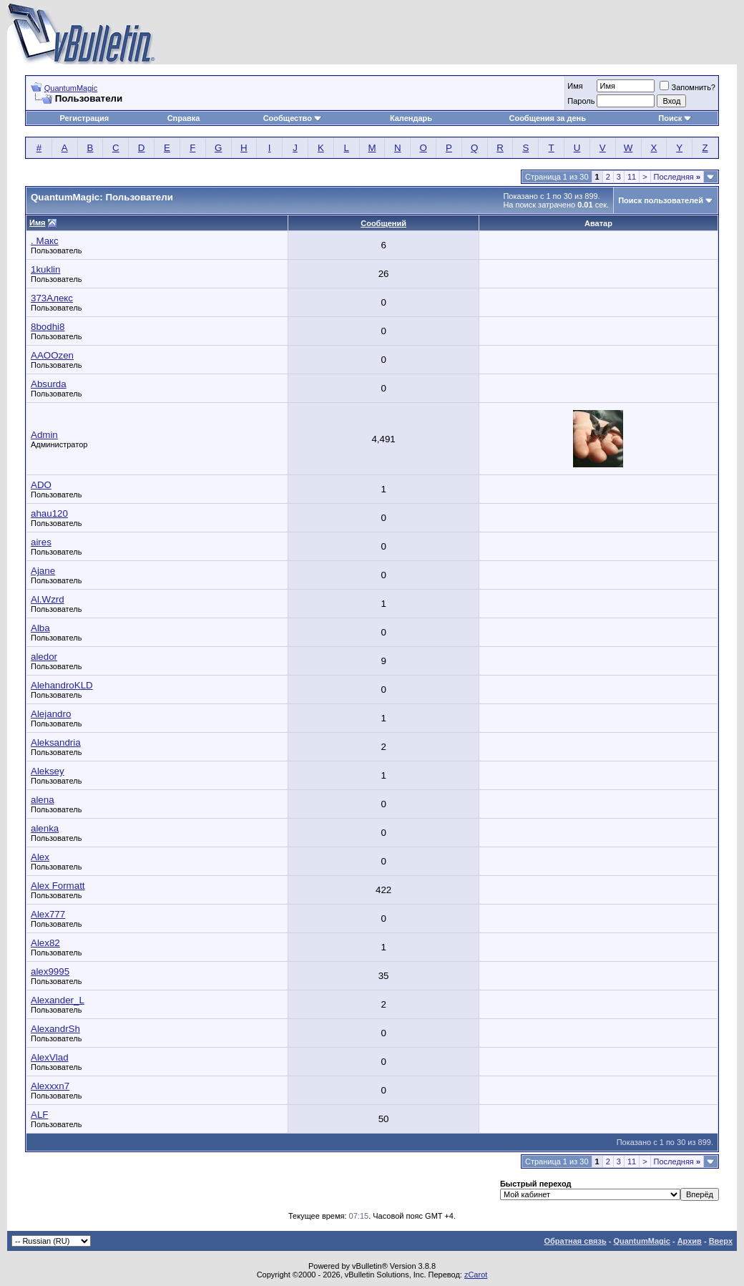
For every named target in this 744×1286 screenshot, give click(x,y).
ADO (41, 484)
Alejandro (51, 713)
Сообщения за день (547, 118)
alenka (45, 828)
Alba (40, 628)
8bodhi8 (47, 326)
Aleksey (47, 771)
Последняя (677, 176)
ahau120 (49, 513)
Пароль (580, 101)
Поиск (675, 118)
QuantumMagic (71, 88)
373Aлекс (52, 298)
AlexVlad (50, 1057)
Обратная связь (575, 1241)
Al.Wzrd (47, 599)
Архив (689, 1241)
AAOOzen (52, 355)
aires (41, 542)
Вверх (721, 1241)
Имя (574, 86)
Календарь (411, 118)
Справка (183, 118)
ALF (39, 1114)
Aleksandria (56, 742)
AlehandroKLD (62, 685)
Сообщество (292, 118)
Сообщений (383, 223)
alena (42, 799)
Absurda (49, 384)
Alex (40, 857)
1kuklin (46, 269)
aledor (44, 656)
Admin (44, 434)
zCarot (475, 1274)
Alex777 (48, 914)
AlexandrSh (55, 1028)
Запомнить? (687, 87)
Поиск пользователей (660, 200)
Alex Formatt (58, 885)
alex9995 (50, 971)
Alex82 (45, 942)
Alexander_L (57, 1000)
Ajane (43, 570)
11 (631, 176)
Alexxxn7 (50, 1086)
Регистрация (84, 118)
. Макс (45, 240)
